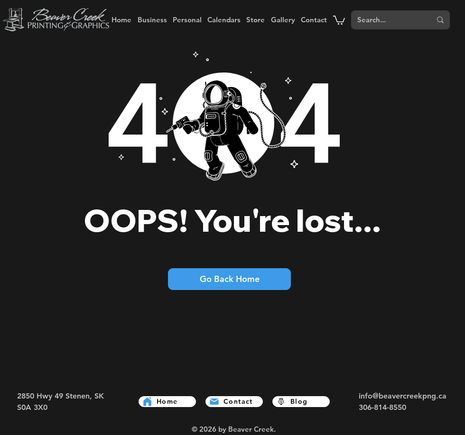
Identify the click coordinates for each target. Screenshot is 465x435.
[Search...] (384, 20)
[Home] (167, 401)
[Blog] (301, 401)
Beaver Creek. (252, 429)
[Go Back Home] (229, 279)
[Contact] (234, 401)
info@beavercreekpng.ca (402, 395)
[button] (151, 19)
